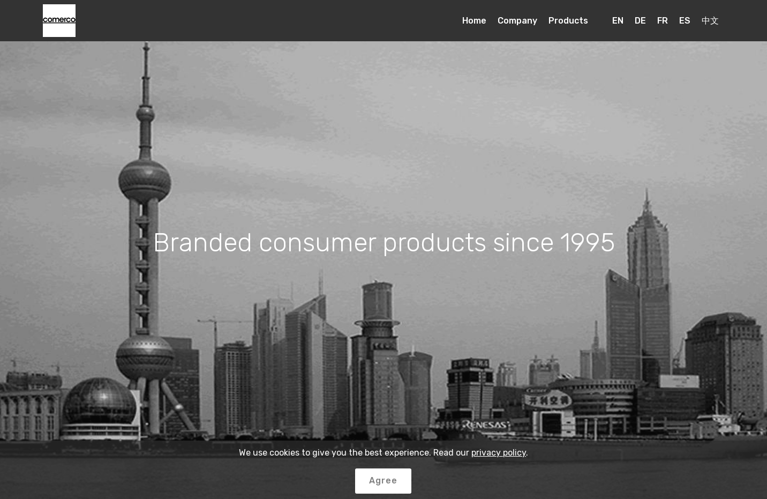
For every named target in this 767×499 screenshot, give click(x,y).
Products (568, 21)
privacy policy (498, 453)
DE (640, 21)
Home (474, 21)
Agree (383, 480)
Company (517, 21)
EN (617, 21)
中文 (710, 21)
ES (684, 21)
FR (662, 21)
